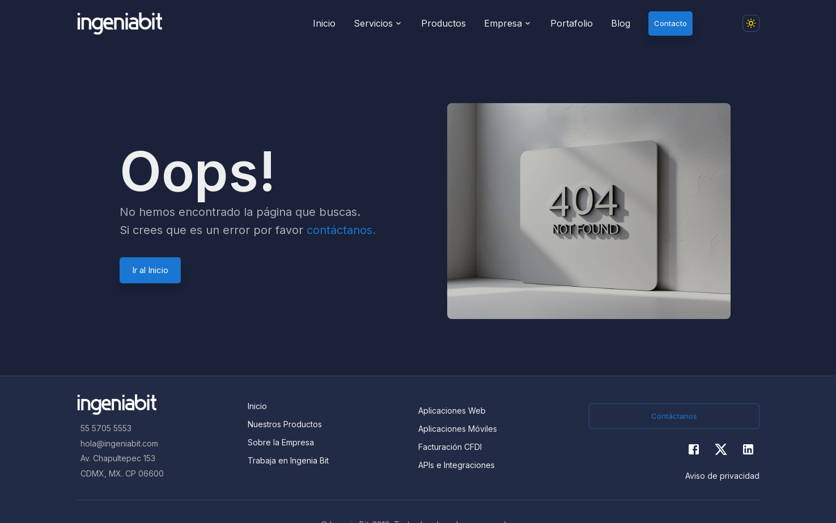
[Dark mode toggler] (750, 23)
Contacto (670, 23)
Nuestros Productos (285, 424)
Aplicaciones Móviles (457, 428)
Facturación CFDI (450, 447)
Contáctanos (674, 415)
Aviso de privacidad (722, 476)
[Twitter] (721, 449)
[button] (722, 23)
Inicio (257, 406)
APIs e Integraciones (456, 465)
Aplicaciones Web (452, 410)
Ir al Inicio (150, 270)
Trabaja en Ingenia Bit (288, 460)
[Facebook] (693, 449)
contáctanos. (341, 230)
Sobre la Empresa (281, 442)
